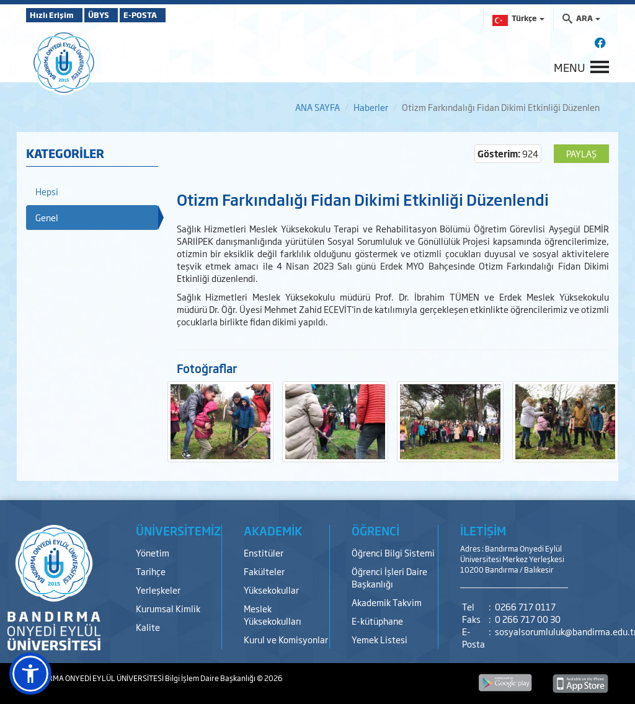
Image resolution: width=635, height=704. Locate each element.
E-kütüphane (377, 620)
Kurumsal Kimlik (168, 608)
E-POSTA (175, 14)
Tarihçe (151, 571)
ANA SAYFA (317, 106)
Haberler (370, 106)
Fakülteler (264, 571)
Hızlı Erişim (57, 14)
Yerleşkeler (158, 589)
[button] (30, 674)
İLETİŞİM (483, 530)
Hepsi (46, 191)
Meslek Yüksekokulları (272, 614)
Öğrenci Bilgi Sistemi (393, 552)
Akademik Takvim (387, 602)
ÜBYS (117, 14)
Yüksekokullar (271, 589)
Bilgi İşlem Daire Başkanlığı (211, 678)
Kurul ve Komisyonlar (286, 639)
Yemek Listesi (379, 639)
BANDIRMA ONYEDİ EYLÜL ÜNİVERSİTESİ (95, 678)
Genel (46, 217)
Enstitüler (263, 552)
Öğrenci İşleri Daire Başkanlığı (389, 577)
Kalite (148, 626)
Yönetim (152, 552)
